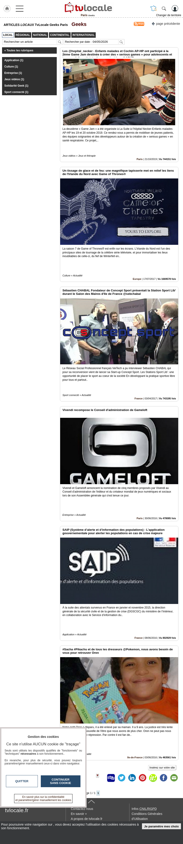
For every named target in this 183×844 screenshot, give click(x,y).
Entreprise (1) (13, 73)
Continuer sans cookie (60, 781)
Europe (137, 279)
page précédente (166, 23)
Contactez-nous (82, 809)
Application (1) (13, 60)
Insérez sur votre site (162, 767)
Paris (139, 159)
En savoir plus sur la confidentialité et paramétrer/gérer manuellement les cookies (43, 798)
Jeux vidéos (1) (14, 79)
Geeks (78, 24)
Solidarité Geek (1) (16, 85)
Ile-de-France (135, 757)
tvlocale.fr (16, 810)
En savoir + (79, 814)
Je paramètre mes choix (161, 826)
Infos (144, 809)
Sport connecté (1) (16, 92)
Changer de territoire (168, 15)
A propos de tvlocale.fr (87, 819)
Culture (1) (11, 66)
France (138, 398)
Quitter (21, 781)
